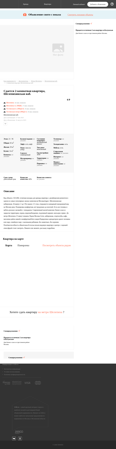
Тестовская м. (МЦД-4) (15, 109)
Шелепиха (10, 103)
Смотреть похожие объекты (80, 15)
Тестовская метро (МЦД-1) (16, 112)
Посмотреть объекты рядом (57, 245)
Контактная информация (12, 369)
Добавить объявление (98, 4)
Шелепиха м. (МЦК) (14, 106)
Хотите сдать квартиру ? (37, 312)
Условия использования (12, 372)
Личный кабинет (79, 4)
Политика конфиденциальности (14, 374)
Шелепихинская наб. (11, 115)
